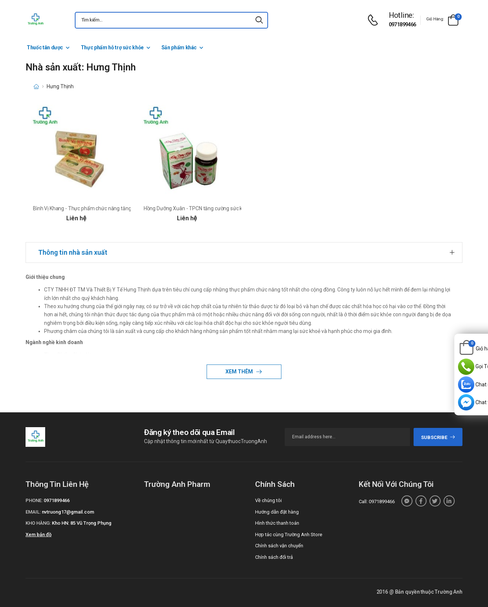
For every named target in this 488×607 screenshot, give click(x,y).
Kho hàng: (38, 523)
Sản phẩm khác (179, 47)
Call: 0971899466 (377, 501)
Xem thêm (239, 372)
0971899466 (402, 24)
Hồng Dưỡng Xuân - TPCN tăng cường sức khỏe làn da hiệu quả (215, 208)
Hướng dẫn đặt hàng (277, 512)
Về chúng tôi (268, 500)
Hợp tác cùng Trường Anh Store (288, 534)
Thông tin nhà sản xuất (72, 252)
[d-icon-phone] (374, 20)
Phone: (34, 500)
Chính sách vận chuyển (279, 545)
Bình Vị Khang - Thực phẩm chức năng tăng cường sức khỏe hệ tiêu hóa (114, 208)
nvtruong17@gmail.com (68, 512)
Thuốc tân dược (45, 47)
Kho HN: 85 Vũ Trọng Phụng (81, 523)
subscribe (438, 437)
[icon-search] (259, 20)
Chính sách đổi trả (274, 557)
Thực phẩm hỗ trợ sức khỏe (112, 47)
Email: (33, 512)
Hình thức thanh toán (277, 523)
